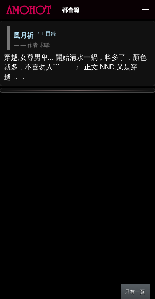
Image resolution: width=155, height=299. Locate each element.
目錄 (50, 33)
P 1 (39, 33)
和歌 (45, 45)
